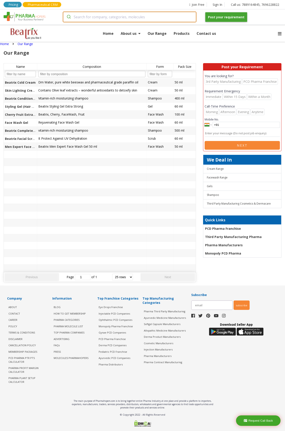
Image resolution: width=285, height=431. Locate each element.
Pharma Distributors (111, 364)
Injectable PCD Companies (114, 313)
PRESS (57, 351)
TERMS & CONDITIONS (21, 332)
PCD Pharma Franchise (223, 228)
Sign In (217, 4)
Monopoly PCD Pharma (223, 253)
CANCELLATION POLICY (22, 345)
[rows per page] (122, 277)
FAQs (57, 345)
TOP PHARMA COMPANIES (69, 332)
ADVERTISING (61, 339)
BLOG (57, 307)
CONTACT (14, 313)
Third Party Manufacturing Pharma (233, 237)
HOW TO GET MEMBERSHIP (70, 313)
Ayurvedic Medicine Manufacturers (165, 317)
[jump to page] (82, 277)
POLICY (12, 326)
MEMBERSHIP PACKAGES (22, 351)
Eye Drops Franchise (111, 307)
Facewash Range (217, 177)
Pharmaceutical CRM (43, 4)
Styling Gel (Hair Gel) (21, 106)
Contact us (206, 33)
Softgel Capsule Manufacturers (162, 324)
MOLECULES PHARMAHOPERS (71, 358)
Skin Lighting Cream (21, 90)
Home (108, 33)
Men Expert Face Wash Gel (26, 147)
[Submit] (68, 17)
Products (181, 33)
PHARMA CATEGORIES (66, 319)
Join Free (196, 4)
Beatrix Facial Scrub (20, 139)
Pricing (13, 4)
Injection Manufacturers (158, 349)
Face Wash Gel (16, 122)
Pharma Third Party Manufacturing (164, 311)
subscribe (241, 305)
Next (168, 277)
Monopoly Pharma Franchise (116, 326)
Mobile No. (212, 119)
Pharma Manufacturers (224, 245)
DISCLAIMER (15, 339)
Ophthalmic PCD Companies (115, 319)
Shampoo (213, 195)
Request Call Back (258, 420)
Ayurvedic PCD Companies (114, 358)
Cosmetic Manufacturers (158, 343)
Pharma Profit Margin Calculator (23, 369)
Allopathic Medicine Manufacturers (165, 330)
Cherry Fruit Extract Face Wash (29, 114)
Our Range (157, 33)
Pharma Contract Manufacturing (163, 362)
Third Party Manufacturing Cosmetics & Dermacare (239, 203)
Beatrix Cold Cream (20, 82)
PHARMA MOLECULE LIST (68, 326)
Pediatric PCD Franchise (113, 351)
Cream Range (215, 169)
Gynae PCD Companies (112, 332)
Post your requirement (226, 17)
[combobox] (129, 17)
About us (130, 33)
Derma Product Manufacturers (162, 336)
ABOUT (12, 307)
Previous (32, 277)
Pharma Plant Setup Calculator (21, 379)
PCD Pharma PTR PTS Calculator (21, 359)
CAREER (12, 319)
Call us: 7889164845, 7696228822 (255, 4)
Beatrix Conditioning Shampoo (29, 98)
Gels (209, 186)
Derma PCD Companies (112, 345)
